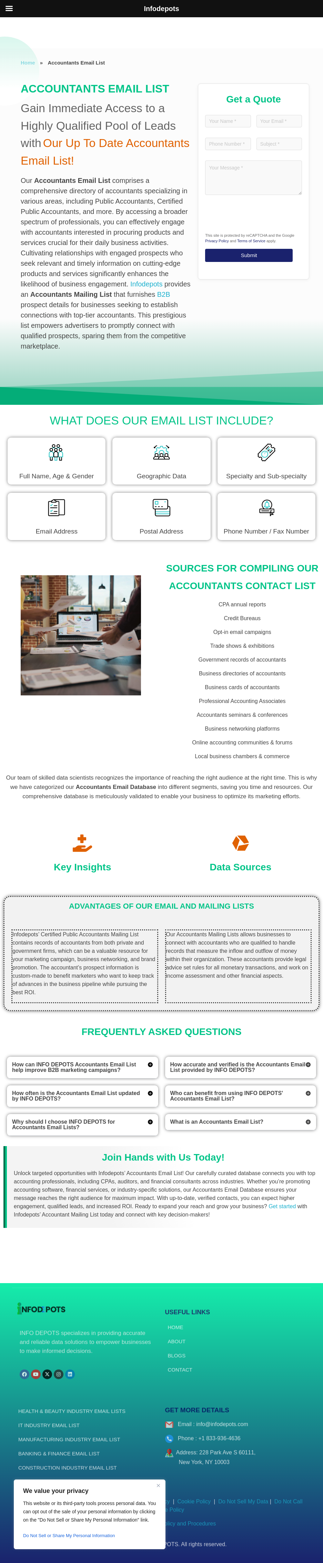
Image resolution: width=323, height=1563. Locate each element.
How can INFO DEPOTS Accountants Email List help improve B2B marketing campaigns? (74, 1067)
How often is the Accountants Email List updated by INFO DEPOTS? (76, 1096)
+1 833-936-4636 (219, 1444)
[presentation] (257, 217)
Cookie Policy (194, 1508)
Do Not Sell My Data (243, 1508)
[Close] (158, 1485)
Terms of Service (251, 242)
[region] (89, 1514)
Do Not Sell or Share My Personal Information (72, 1535)
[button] (82, 1067)
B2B (163, 294)
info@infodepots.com (222, 1430)
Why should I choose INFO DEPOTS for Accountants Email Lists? (63, 1124)
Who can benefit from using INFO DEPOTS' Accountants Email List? (226, 1096)
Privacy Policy (217, 242)
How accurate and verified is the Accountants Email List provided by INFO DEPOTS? (237, 1067)
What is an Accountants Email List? (217, 1122)
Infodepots (146, 284)
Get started (282, 1206)
